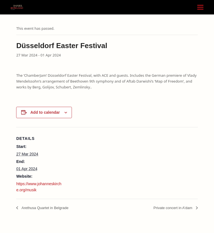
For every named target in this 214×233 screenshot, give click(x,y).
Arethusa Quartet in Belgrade (44, 208)
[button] (200, 7)
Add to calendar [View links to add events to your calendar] (45, 112)
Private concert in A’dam (173, 208)
